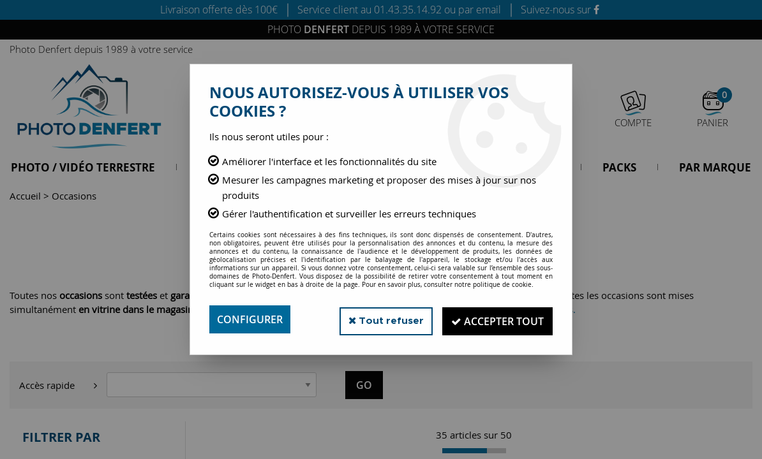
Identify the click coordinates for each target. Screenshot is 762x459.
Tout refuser (380, 319)
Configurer (250, 319)
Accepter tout (495, 319)
